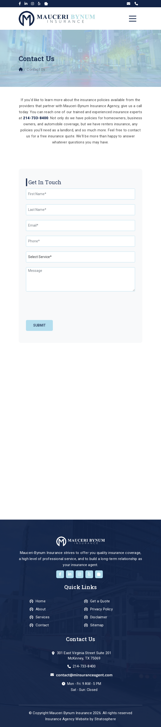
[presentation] (55, 409)
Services (43, 617)
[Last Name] (80, 314)
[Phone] (80, 345)
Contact (42, 625)
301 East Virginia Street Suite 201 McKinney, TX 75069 (84, 656)
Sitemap (97, 625)
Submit (39, 430)
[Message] (80, 384)
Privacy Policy (101, 609)
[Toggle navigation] (133, 19)
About (41, 609)
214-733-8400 (84, 666)
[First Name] (80, 298)
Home (41, 601)
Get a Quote (100, 601)
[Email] (80, 330)
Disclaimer (98, 617)
